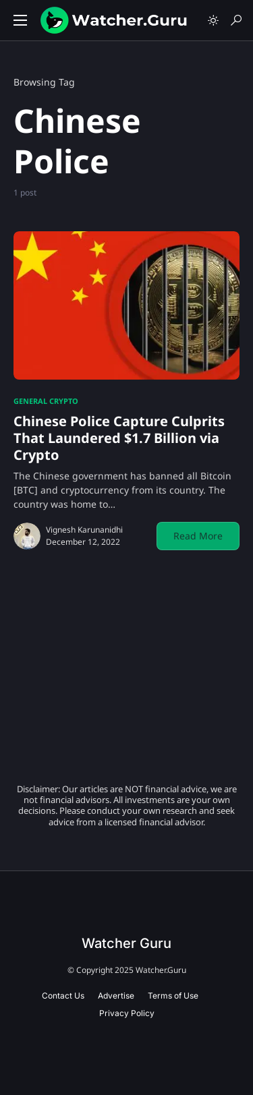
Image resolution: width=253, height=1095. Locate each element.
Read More (198, 535)
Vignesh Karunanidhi (84, 529)
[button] (20, 20)
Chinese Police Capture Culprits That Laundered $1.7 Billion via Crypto (119, 438)
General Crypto (45, 401)
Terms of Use (173, 995)
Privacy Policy (126, 1013)
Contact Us (63, 995)
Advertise (116, 995)
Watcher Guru (126, 943)
